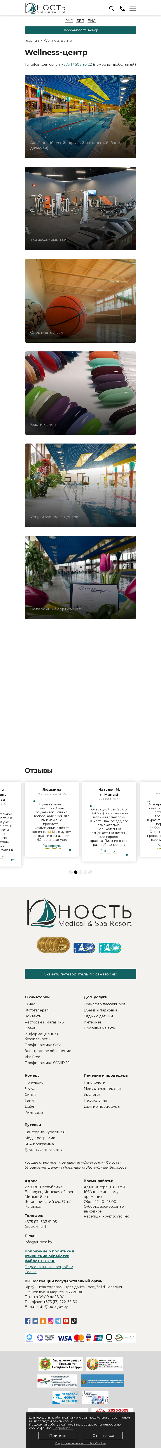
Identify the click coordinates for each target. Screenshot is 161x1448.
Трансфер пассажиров (104, 1005)
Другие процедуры (102, 1107)
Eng (92, 21)
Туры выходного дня (44, 1151)
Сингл (30, 1095)
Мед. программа (40, 1139)
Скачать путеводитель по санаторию (80, 974)
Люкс (30, 1089)
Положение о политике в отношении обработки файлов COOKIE (49, 1257)
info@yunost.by (38, 1243)
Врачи (31, 1029)
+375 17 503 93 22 (76, 64)
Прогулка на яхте (99, 1029)
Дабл (29, 1107)
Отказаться (103, 1435)
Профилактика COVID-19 (47, 1064)
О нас (30, 1005)
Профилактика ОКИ (43, 1046)
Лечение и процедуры (106, 1076)
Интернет (92, 1023)
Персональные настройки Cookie (80, 1443)
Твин (29, 1101)
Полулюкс (34, 1083)
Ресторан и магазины (45, 1023)
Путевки (33, 1126)
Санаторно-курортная (45, 1133)
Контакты (33, 1017)
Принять (57, 1435)
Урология (93, 1095)
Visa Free (32, 1058)
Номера (32, 1076)
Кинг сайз (34, 1113)
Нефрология (95, 1101)
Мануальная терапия (103, 1089)
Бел (80, 21)
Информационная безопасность (42, 1037)
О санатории (37, 998)
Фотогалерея (37, 1011)
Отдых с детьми (98, 1017)
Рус (69, 21)
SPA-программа (39, 1145)
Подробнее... (63, 1428)
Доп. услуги (95, 998)
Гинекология (96, 1083)
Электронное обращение (48, 1052)
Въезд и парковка (100, 1011)
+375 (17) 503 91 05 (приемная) (41, 1224)
